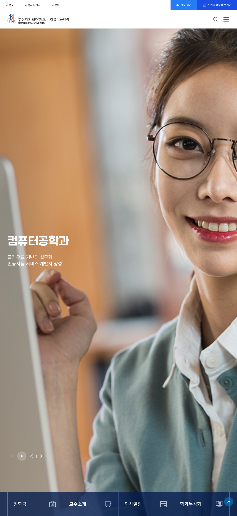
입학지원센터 (32, 5)
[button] (12, 456)
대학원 (55, 5)
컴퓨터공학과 (59, 19)
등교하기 (186, 5)
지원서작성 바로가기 (219, 5)
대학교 (10, 5)
